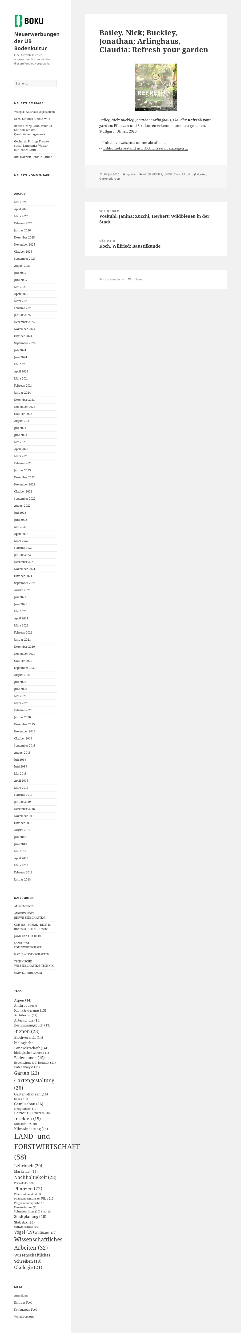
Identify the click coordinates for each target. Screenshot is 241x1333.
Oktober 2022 (23, 491)
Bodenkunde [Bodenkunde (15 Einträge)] (29, 1057)
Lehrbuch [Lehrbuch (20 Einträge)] (28, 1165)
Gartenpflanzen (109, 179)
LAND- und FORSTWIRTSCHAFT (27, 945)
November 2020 (24, 654)
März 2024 (21, 378)
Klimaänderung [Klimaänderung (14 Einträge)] (31, 1128)
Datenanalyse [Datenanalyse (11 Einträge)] (27, 1067)
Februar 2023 (23, 463)
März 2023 (21, 456)
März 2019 (21, 788)
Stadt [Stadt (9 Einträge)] (46, 1211)
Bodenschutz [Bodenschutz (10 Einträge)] (25, 1062)
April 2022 (21, 534)
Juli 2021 (20, 597)
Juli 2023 (20, 428)
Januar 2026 (22, 230)
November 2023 (24, 407)
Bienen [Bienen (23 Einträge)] (27, 1031)
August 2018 (22, 830)
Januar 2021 (22, 640)
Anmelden (21, 1295)
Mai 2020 (20, 696)
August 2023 (22, 421)
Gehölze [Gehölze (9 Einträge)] (21, 1099)
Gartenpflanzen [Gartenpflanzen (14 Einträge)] (31, 1094)
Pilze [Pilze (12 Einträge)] (48, 1198)
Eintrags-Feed (23, 1303)
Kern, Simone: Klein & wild (32, 119)
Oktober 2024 (23, 336)
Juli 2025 (20, 273)
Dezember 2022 (24, 477)
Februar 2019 (23, 795)
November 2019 (24, 731)
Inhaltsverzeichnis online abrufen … (134, 142)
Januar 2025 (22, 315)
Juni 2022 (20, 520)
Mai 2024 (20, 364)
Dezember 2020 (24, 647)
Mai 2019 (20, 774)
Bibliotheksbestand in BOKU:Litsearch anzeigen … (145, 148)
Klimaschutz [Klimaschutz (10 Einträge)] (25, 1124)
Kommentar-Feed (25, 1310)
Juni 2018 (20, 844)
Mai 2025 (20, 287)
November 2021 (24, 569)
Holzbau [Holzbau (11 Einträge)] (23, 1113)
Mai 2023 (20, 442)
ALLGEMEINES (24, 906)
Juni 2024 (20, 357)
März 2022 (21, 541)
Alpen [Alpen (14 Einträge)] (22, 1000)
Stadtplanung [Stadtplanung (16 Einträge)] (30, 1216)
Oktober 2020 (23, 661)
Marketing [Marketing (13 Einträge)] (26, 1171)
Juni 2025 (20, 280)
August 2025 (22, 266)
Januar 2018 (22, 879)
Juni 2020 (20, 689)
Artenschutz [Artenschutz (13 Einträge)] (27, 1020)
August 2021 (22, 590)
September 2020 (25, 668)
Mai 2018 (20, 851)
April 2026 (21, 209)
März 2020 (21, 703)
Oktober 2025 (23, 252)
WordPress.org (24, 1317)
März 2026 (21, 216)
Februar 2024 (23, 386)
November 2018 (24, 816)
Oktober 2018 (23, 823)
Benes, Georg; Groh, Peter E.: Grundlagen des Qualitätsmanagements (33, 130)
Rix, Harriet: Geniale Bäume (33, 157)
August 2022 (22, 506)
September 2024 (25, 343)
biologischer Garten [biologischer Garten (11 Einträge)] (31, 1053)
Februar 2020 (23, 710)
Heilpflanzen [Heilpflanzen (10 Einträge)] (25, 1109)
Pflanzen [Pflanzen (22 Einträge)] (28, 1188)
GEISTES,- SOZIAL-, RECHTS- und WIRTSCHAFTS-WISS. (33, 927)
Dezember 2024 (24, 322)
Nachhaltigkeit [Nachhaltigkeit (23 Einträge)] (35, 1177)
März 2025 (21, 301)
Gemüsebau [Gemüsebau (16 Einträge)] (28, 1104)
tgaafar (131, 174)
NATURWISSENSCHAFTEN (31, 954)
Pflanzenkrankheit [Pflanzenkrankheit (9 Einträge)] (27, 1194)
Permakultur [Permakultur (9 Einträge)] (24, 1183)
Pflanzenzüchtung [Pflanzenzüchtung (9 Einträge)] (27, 1198)
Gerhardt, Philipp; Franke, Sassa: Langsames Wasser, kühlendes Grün (31, 145)
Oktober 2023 (23, 414)
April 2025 (21, 294)
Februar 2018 (23, 872)
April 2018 (21, 858)
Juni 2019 (20, 766)
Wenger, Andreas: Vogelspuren (34, 112)
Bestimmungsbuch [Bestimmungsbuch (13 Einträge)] (32, 1025)
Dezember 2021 (24, 562)
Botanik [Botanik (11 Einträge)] (47, 1063)
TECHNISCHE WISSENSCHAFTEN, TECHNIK (33, 963)
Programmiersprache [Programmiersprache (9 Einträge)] (29, 1203)
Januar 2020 (22, 717)
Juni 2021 (20, 604)
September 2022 (25, 499)
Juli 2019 (20, 760)
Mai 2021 (20, 611)
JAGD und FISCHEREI (28, 936)
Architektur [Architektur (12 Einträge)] (25, 1015)
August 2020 (22, 675)
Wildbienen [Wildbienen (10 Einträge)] (45, 1232)
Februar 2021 (23, 632)
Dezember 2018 (24, 809)
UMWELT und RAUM (28, 973)
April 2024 (21, 371)
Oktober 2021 (23, 576)
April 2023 (21, 449)
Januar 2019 (22, 802)
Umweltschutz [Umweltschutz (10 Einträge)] (26, 1226)
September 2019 (25, 745)
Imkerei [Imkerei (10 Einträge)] (41, 1113)
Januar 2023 (22, 470)
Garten (201, 174)
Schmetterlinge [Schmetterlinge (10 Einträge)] (27, 1211)
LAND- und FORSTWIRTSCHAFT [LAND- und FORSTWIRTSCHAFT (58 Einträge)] (47, 1146)
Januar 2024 (22, 393)
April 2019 (21, 781)
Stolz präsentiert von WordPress (120, 279)
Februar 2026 (23, 223)
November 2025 (24, 244)
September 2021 (25, 583)
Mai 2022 (20, 527)
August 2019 (22, 753)
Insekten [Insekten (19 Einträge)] (27, 1118)
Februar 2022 (23, 548)
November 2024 (24, 329)
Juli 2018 (20, 837)
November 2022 (24, 484)
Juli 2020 (20, 682)
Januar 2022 (22, 555)
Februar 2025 (23, 308)
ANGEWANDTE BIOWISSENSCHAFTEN (29, 915)
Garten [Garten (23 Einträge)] (26, 1073)
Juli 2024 (20, 350)
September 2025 (25, 259)
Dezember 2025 (24, 237)
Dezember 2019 (24, 724)
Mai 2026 (20, 202)
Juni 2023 (20, 435)
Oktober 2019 (23, 738)
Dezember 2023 (24, 400)
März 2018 (21, 865)
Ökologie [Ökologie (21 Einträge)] (28, 1267)
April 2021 (21, 618)
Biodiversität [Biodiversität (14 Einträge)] (28, 1037)
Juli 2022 (20, 513)
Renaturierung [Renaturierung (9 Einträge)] (25, 1207)
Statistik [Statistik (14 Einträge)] (24, 1222)
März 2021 (21, 625)
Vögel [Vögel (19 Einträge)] (24, 1232)
